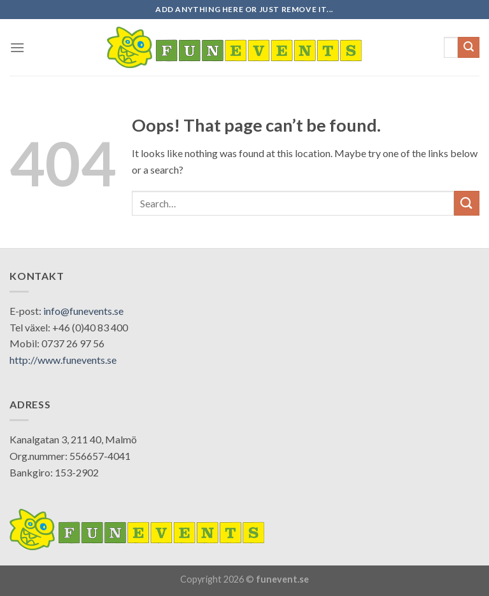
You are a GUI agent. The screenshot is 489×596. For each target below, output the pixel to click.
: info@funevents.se (81, 311)
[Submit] (468, 48)
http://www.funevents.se (63, 360)
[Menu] (17, 47)
